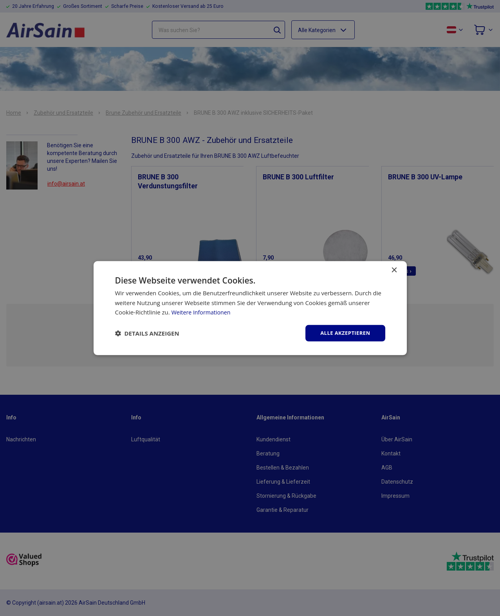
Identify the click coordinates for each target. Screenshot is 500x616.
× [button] (394, 270)
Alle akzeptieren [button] (343, 332)
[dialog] (250, 308)
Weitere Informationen (202, 312)
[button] (147, 333)
